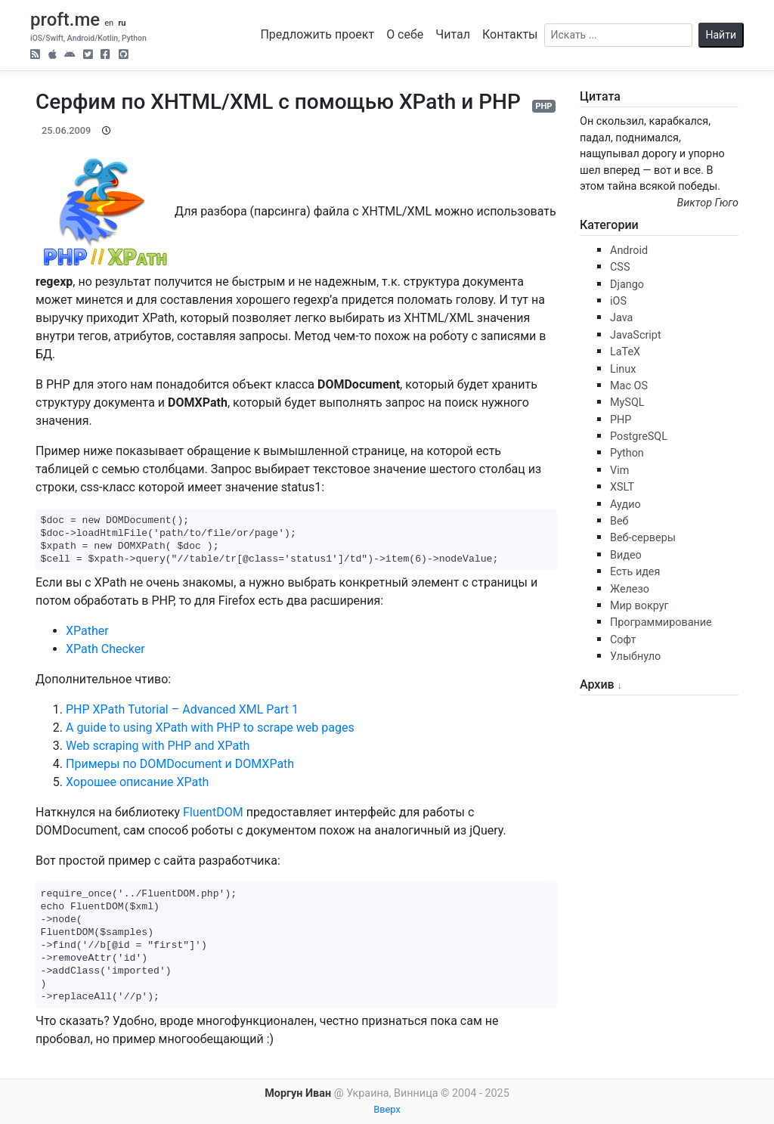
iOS (618, 301)
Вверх (387, 1109)
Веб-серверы (643, 537)
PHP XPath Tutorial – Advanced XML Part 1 (182, 709)
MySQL (627, 402)
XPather (87, 631)
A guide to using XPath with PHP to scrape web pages (210, 727)
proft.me (65, 19)
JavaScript (635, 335)
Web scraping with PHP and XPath (157, 745)
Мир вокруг (639, 605)
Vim (619, 470)
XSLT (622, 487)
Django (627, 284)
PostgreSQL (638, 436)
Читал (452, 34)
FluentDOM (213, 812)
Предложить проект (317, 34)
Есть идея (635, 571)
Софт (623, 639)
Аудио (625, 504)
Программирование (661, 622)
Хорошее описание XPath (137, 782)
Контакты (509, 34)
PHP (543, 106)
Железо (629, 589)
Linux (623, 369)
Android (629, 250)
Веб (619, 521)
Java (621, 317)
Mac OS (629, 385)
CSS (620, 267)
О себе (404, 34)
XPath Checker (105, 649)
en (108, 23)
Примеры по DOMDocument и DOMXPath (180, 764)
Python (627, 453)
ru (121, 23)
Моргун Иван (298, 1093)
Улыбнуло (635, 656)
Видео (626, 555)
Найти (721, 35)
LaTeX (625, 351)
